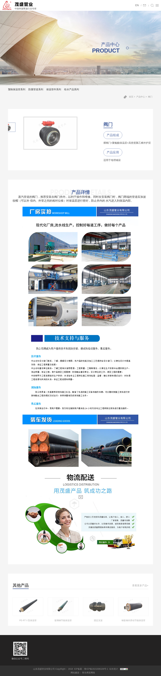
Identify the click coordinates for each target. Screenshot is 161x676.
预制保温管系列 (16, 89)
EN (137, 5)
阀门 (150, 96)
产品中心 (140, 96)
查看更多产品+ (140, 588)
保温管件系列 (53, 89)
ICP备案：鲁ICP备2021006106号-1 (91, 669)
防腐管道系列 (35, 89)
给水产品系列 (71, 89)
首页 (131, 96)
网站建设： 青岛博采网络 (83, 672)
